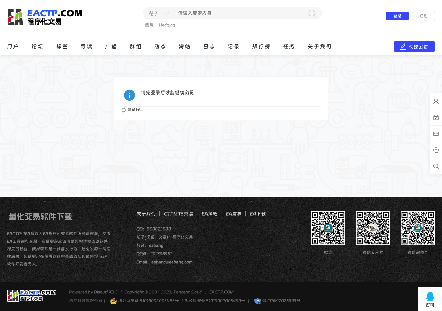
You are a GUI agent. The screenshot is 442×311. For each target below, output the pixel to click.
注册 (424, 15)
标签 (62, 46)
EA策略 (210, 213)
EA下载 (258, 213)
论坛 (37, 46)
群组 (135, 46)
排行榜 (261, 46)
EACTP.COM (221, 292)
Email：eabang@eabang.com (164, 262)
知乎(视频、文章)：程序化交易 (164, 237)
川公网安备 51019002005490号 (214, 300)
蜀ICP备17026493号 (277, 300)
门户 (13, 46)
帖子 (153, 13)
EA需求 (234, 213)
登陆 (397, 15)
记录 (234, 46)
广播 (111, 46)
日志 (209, 46)
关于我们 (319, 46)
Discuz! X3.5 (106, 292)
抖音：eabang (149, 245)
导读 (86, 46)
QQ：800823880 (153, 228)
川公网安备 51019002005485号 (144, 300)
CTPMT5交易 (178, 213)
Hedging (167, 24)
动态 (160, 46)
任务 (289, 46)
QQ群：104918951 (154, 253)
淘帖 (185, 46)
